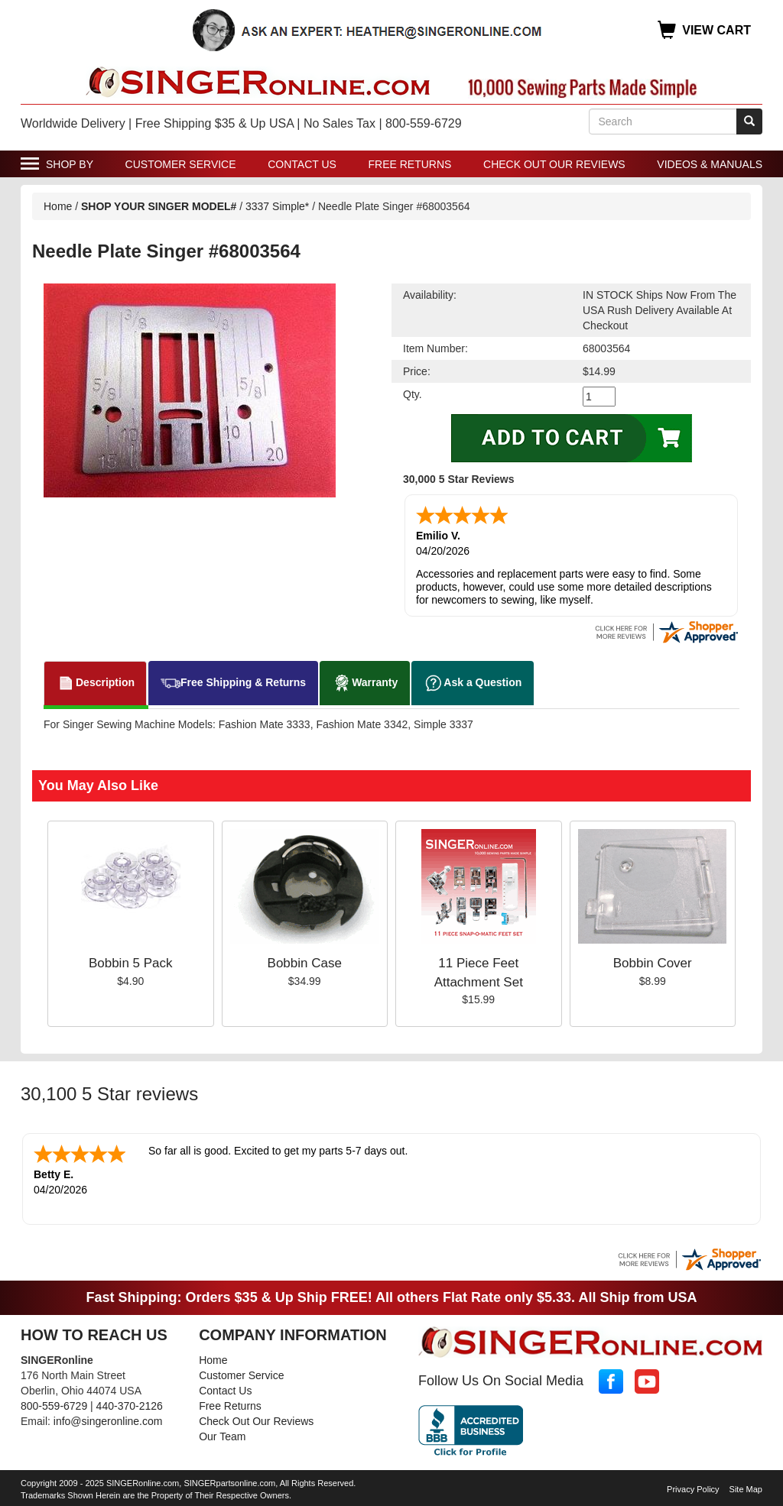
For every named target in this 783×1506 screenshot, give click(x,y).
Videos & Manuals (709, 164)
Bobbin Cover (652, 963)
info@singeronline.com (108, 1421)
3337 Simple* (277, 206)
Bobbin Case (305, 963)
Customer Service (180, 164)
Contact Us (302, 164)
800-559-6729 (54, 1406)
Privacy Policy (693, 1489)
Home (58, 206)
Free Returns (410, 164)
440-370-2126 (129, 1406)
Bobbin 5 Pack (131, 963)
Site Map (745, 1489)
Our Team (222, 1436)
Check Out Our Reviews (554, 164)
